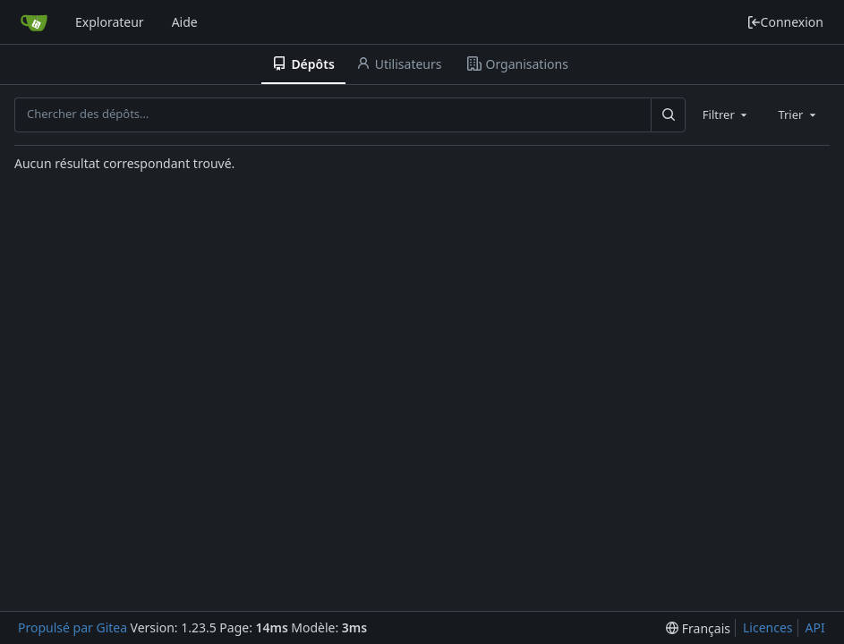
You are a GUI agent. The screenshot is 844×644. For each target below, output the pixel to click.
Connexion (784, 21)
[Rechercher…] (668, 114)
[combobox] (727, 114)
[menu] (698, 628)
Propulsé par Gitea (72, 627)
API (815, 627)
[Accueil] (34, 22)
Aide (185, 21)
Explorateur (109, 21)
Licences (768, 627)
